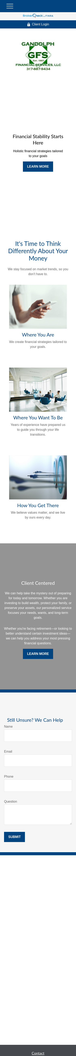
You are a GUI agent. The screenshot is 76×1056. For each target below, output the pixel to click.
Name (8, 726)
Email (8, 751)
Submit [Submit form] (14, 837)
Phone (8, 776)
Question (10, 801)
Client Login (38, 24)
